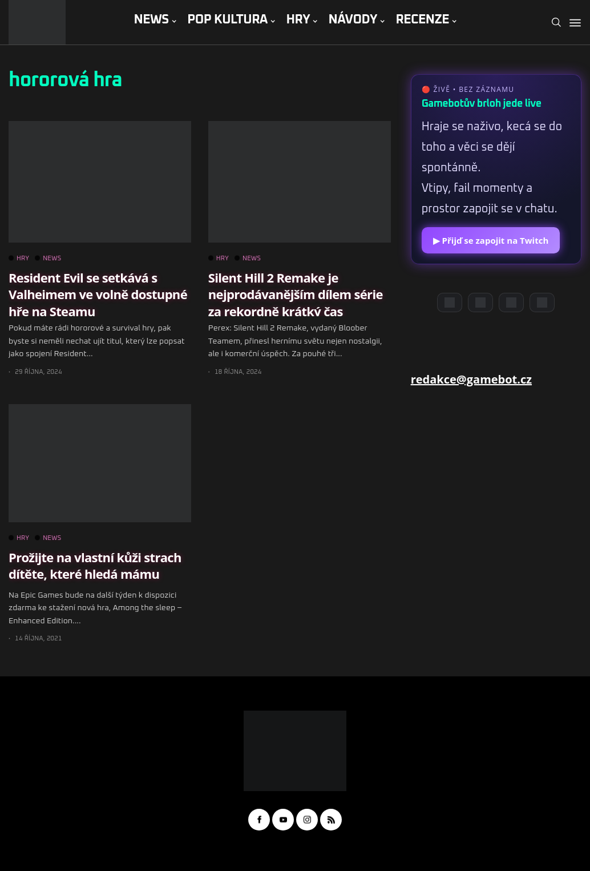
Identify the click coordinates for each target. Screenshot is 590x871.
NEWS (151, 20)
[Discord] (449, 302)
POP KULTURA (227, 20)
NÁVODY (353, 20)
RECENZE (422, 20)
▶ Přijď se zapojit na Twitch (491, 240)
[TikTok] (542, 302)
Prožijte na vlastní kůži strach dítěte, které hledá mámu (95, 565)
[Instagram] (511, 302)
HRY (298, 20)
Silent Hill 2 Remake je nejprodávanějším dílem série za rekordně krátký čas (295, 294)
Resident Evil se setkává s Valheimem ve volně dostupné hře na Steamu (98, 294)
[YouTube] (480, 302)
